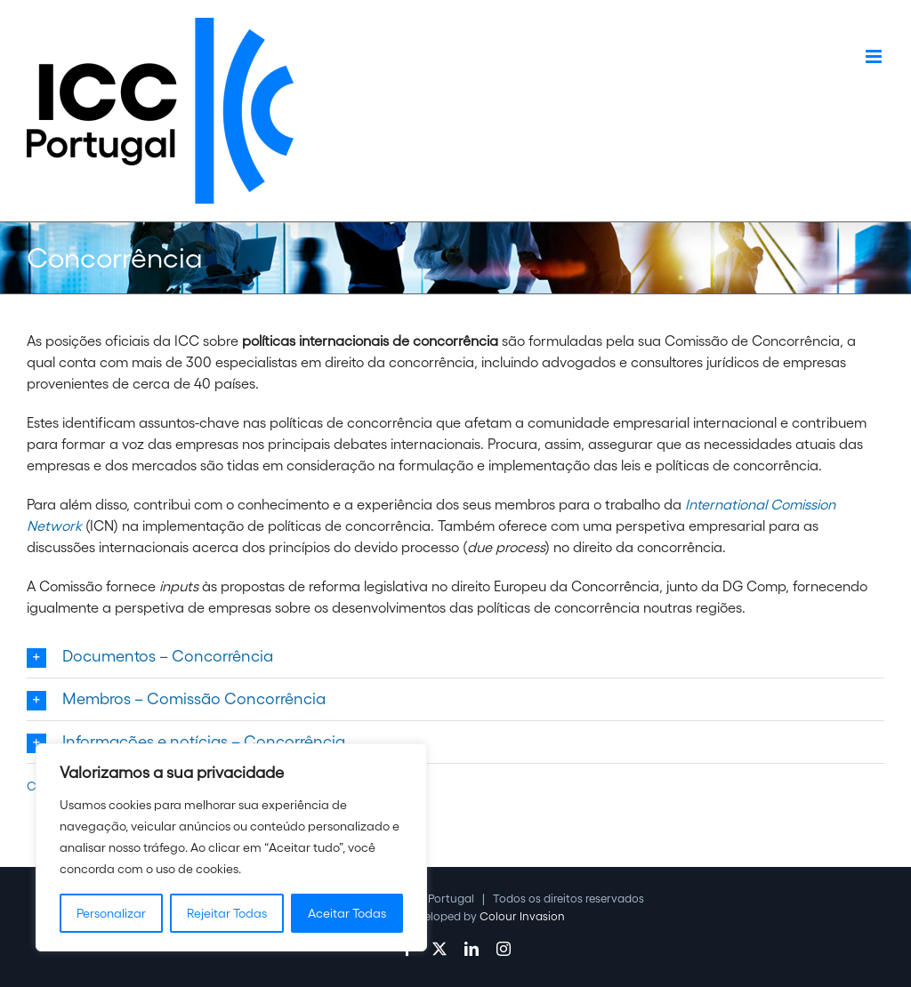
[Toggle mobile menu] (875, 56)
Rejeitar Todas (227, 913)
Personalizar (111, 913)
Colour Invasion (522, 916)
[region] (231, 847)
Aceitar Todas (347, 913)
